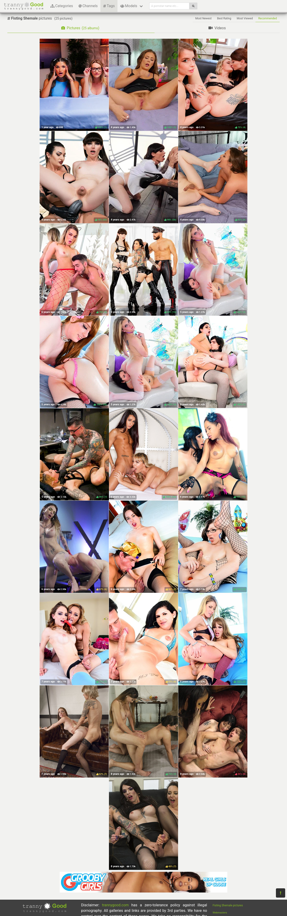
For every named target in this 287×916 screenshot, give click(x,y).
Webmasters (220, 912)
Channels (88, 6)
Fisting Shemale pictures (228, 905)
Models (128, 6)
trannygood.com (115, 905)
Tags (109, 6)
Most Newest (203, 18)
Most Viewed (245, 18)
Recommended (267, 18)
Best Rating (224, 18)
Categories (61, 6)
